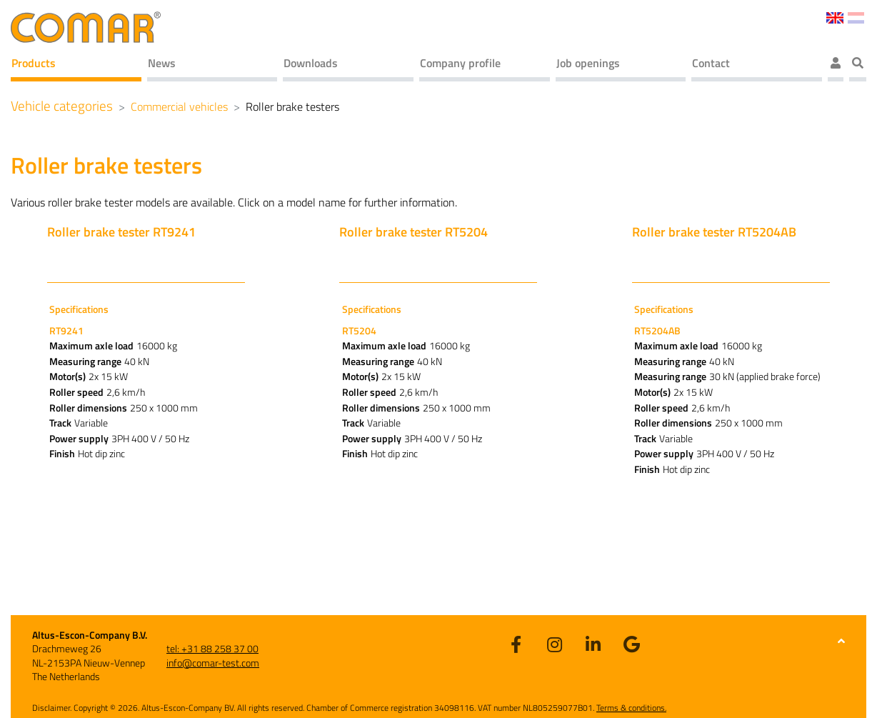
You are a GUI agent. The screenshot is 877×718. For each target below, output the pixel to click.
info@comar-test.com (212, 662)
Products (33, 62)
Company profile (460, 62)
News (162, 62)
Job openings (588, 62)
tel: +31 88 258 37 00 (212, 648)
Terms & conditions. (631, 707)
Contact (711, 62)
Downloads (311, 62)
